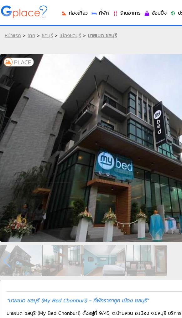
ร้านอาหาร (126, 13)
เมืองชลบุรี (70, 35)
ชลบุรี (47, 35)
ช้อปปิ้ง (155, 13)
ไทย (31, 35)
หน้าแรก (13, 35)
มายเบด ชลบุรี (102, 35)
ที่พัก (100, 13)
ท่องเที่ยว (74, 13)
